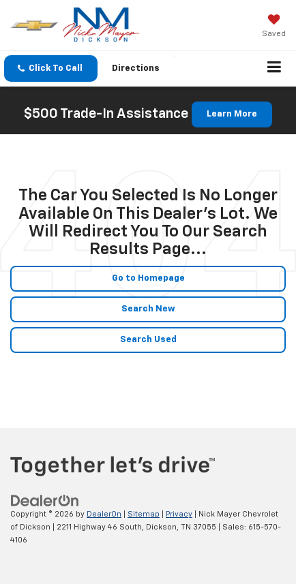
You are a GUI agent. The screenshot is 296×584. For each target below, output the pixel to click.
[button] (51, 68)
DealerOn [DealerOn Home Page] (104, 514)
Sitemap (144, 514)
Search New (148, 309)
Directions (136, 68)
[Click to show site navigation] (274, 69)
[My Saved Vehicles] (274, 27)
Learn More (232, 114)
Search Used (148, 339)
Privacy (179, 514)
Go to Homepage (148, 278)
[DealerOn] (45, 501)
